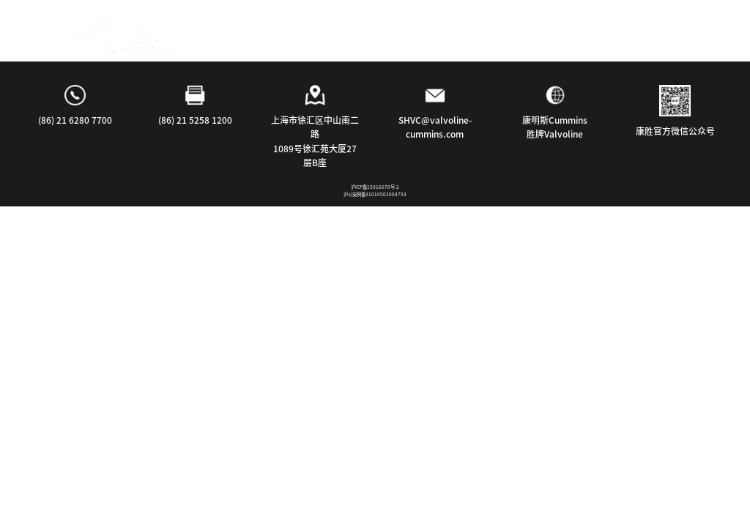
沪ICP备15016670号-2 (375, 187)
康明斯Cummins (554, 120)
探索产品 (227, 31)
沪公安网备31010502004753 (375, 194)
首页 (166, 31)
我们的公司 (384, 31)
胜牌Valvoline (555, 134)
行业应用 (302, 31)
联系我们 (465, 31)
